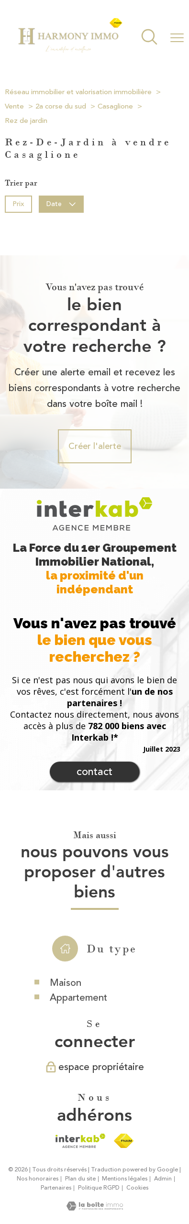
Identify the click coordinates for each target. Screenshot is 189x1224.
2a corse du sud (60, 106)
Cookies (137, 1188)
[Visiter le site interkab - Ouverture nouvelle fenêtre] (80, 1141)
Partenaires (56, 1187)
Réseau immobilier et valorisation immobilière (78, 92)
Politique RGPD (99, 1187)
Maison (65, 1001)
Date (61, 203)
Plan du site (80, 1178)
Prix (18, 203)
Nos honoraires (37, 1178)
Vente (14, 106)
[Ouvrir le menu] (177, 38)
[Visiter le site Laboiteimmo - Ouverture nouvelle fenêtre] (94, 1207)
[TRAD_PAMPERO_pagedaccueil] (69, 51)
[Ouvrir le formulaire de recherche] (149, 38)
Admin (163, 1178)
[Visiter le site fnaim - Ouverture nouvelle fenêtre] (123, 1141)
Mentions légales (124, 1178)
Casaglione (115, 106)
